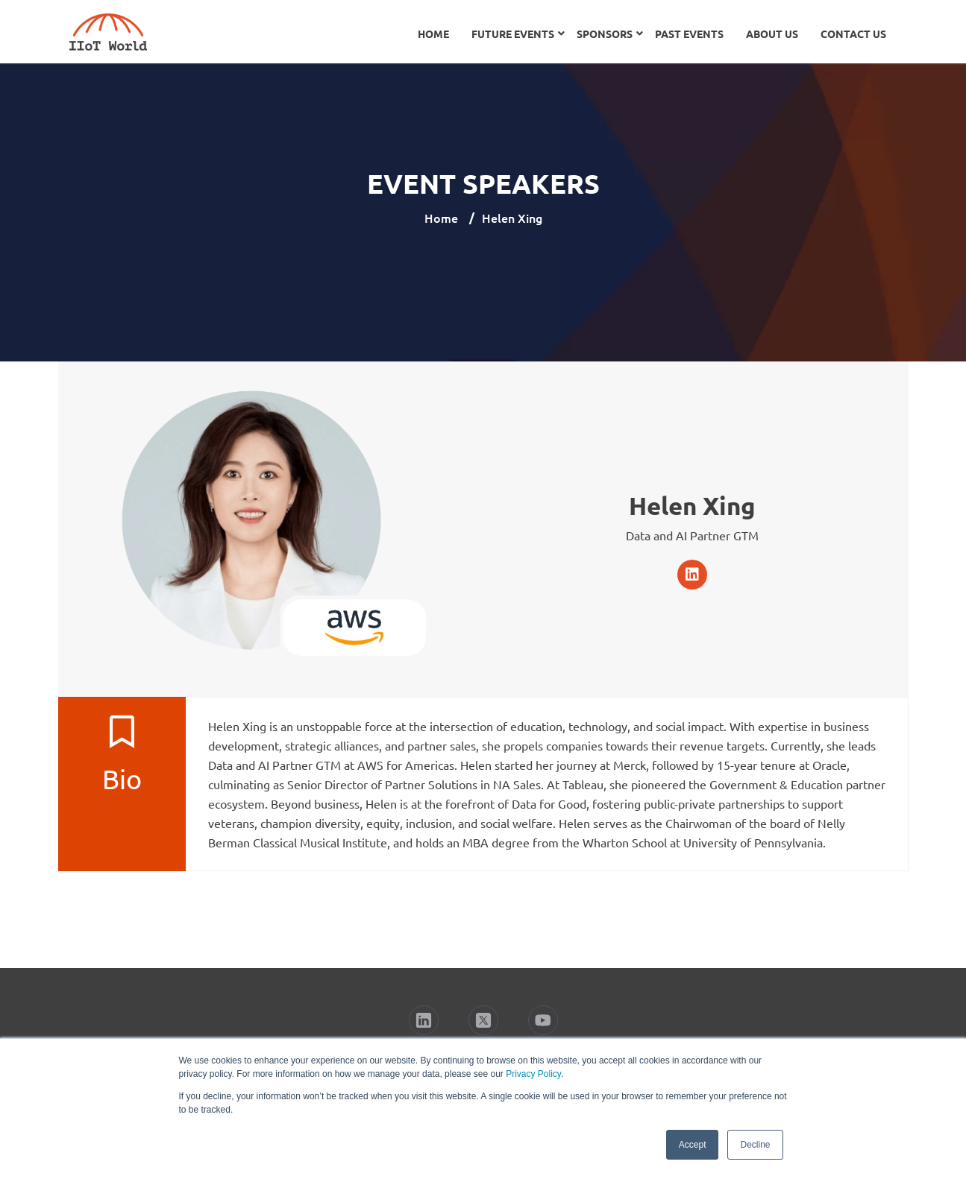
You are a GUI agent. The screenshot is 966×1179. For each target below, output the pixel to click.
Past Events (689, 33)
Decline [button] (755, 1145)
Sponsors (605, 33)
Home (433, 33)
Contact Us (853, 33)
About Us (772, 33)
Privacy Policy (533, 1074)
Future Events (512, 33)
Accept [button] (692, 1145)
